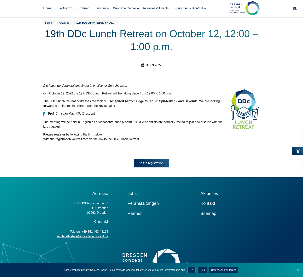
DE (295, 8)
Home (47, 8)
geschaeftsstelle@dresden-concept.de (82, 236)
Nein (202, 269)
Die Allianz (64, 8)
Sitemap (208, 213)
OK (191, 269)
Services (100, 8)
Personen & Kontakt (189, 8)
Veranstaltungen (143, 203)
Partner (83, 8)
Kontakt (207, 203)
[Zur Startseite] (245, 8)
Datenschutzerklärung (223, 269)
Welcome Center (124, 8)
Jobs (132, 193)
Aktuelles (209, 193)
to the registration (154, 164)
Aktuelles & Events (156, 8)
